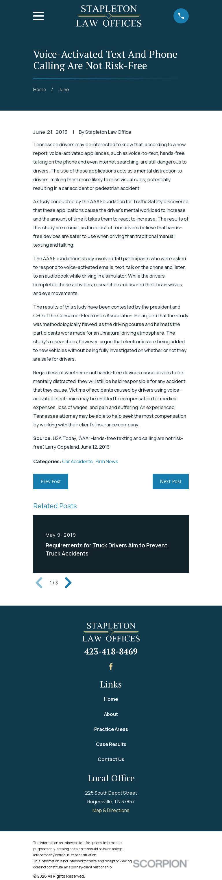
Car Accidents (77, 461)
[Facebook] (111, 666)
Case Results (111, 744)
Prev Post (50, 481)
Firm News (107, 461)
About (111, 714)
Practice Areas (111, 729)
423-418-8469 (111, 651)
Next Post (171, 481)
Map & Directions (111, 810)
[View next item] (68, 582)
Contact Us (111, 759)
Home (111, 699)
